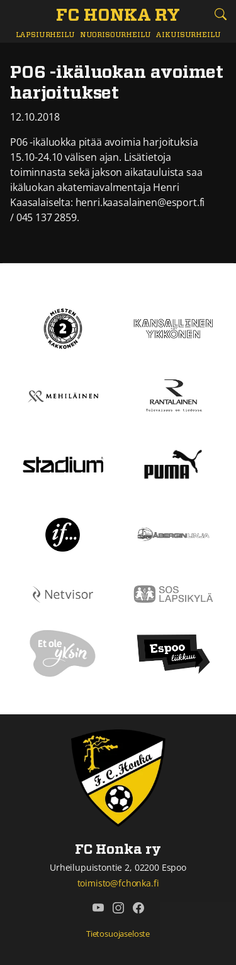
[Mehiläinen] (63, 395)
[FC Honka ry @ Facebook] (138, 908)
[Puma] (173, 463)
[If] (62, 533)
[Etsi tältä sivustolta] (220, 14)
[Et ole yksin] (63, 653)
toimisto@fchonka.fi (118, 883)
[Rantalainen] (173, 395)
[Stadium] (63, 464)
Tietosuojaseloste (118, 933)
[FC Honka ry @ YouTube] (98, 908)
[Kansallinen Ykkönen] (173, 327)
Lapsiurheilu (45, 34)
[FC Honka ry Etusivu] (118, 16)
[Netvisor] (63, 593)
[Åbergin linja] (173, 533)
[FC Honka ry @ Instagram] (118, 908)
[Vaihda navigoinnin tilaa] (16, 15)
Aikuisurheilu (187, 34)
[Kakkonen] (63, 327)
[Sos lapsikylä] (173, 593)
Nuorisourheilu (115, 34)
